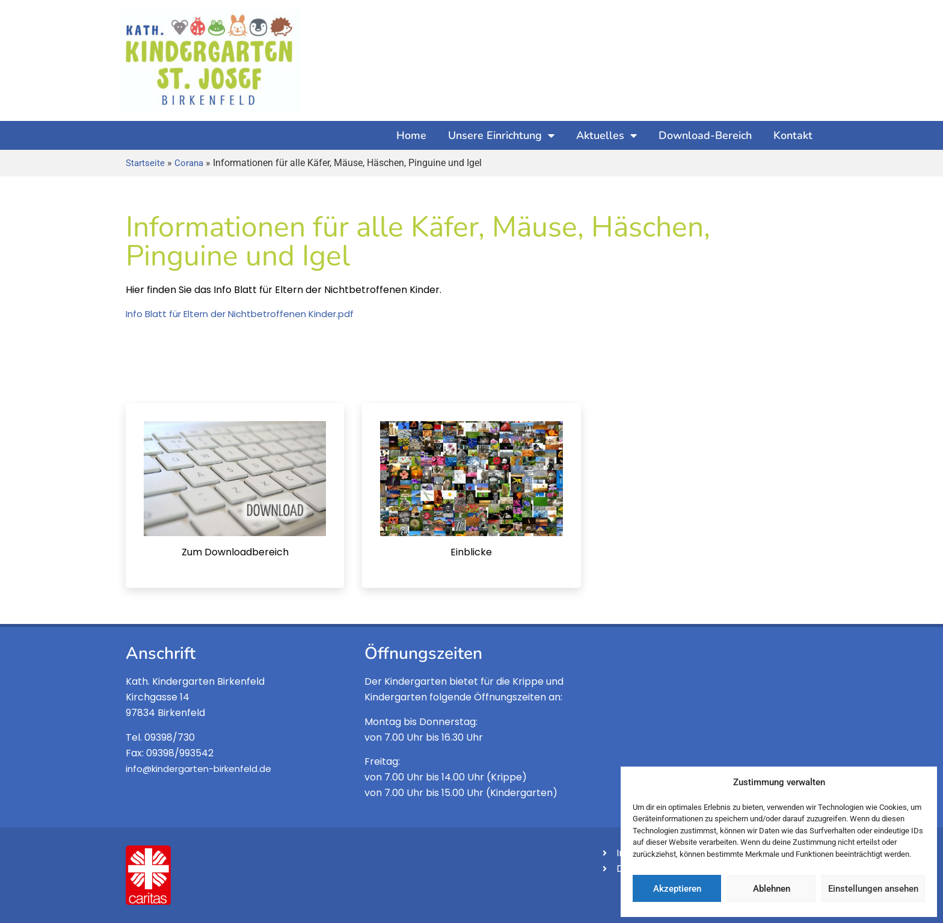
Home (411, 135)
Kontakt (792, 135)
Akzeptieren (677, 888)
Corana (188, 163)
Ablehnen (771, 888)
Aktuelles (606, 135)
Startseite (145, 163)
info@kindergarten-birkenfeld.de (198, 768)
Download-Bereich (705, 135)
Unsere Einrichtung (501, 135)
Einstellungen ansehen (873, 888)
